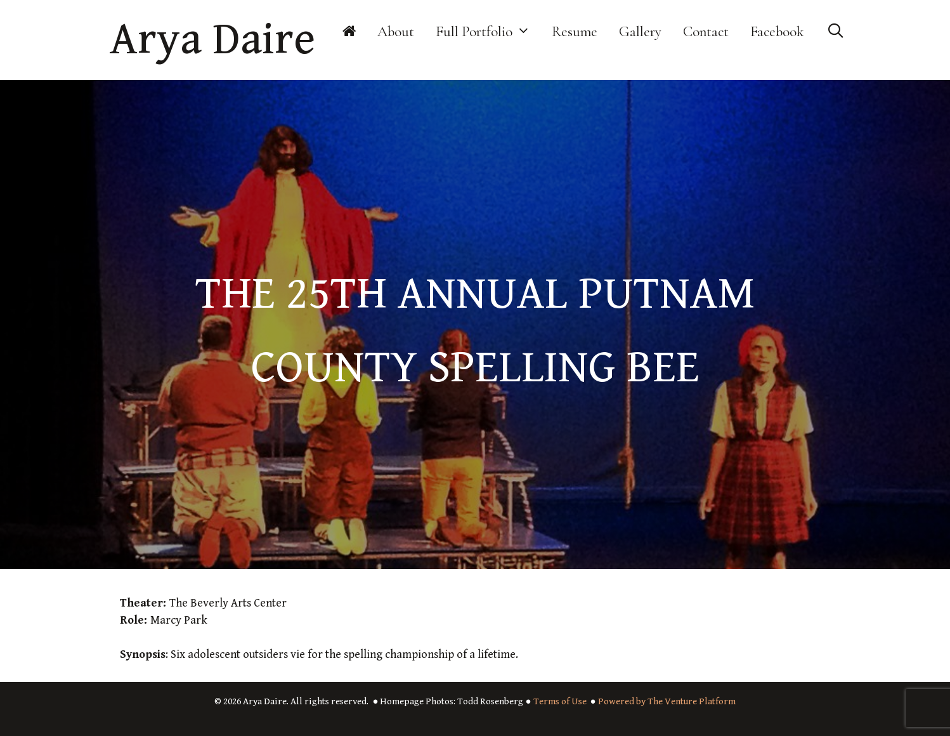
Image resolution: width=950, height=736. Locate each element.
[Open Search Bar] (835, 32)
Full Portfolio (488, 32)
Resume (574, 32)
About (395, 32)
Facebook (777, 32)
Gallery (640, 32)
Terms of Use (560, 701)
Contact (706, 32)
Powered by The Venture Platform (667, 701)
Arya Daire (212, 39)
